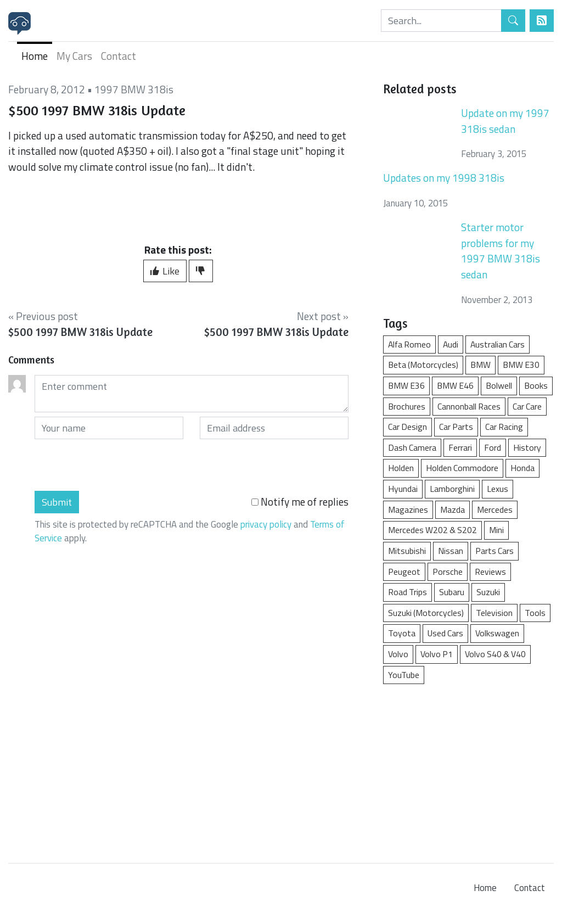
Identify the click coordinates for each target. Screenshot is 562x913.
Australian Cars (497, 344)
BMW (480, 364)
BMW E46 (455, 385)
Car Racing (504, 426)
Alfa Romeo (409, 344)
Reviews (490, 571)
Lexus (497, 488)
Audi (450, 344)
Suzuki (488, 591)
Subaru (451, 591)
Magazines (408, 509)
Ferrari (460, 447)
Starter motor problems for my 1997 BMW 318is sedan (500, 250)
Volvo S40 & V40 (495, 653)
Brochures (406, 406)
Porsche (447, 571)
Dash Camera (412, 447)
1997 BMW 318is (133, 89)
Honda (522, 467)
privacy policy (265, 524)
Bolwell (499, 385)
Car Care (527, 406)
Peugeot (404, 571)
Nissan (450, 550)
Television (494, 612)
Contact (118, 56)
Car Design (407, 426)
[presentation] (118, 465)
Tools (535, 612)
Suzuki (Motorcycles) (426, 612)
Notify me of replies (300, 501)
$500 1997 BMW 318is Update (80, 332)
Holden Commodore (462, 467)
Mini (496, 529)
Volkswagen (497, 633)
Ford (492, 447)
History (527, 447)
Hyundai (403, 488)
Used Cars (445, 633)
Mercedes (495, 509)
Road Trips (407, 591)
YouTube (403, 674)
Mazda (452, 509)
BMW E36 (406, 385)
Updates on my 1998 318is (443, 178)
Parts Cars (494, 550)
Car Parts (456, 426)
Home (34, 56)
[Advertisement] (468, 768)
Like (164, 271)
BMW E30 (521, 364)
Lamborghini (452, 488)
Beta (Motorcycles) (423, 364)
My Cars (74, 56)
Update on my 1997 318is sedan (505, 121)
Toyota (401, 633)
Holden (401, 467)
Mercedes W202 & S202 (432, 529)
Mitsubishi (407, 550)
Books (536, 385)
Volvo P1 (436, 653)
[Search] (441, 20)
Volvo (398, 653)
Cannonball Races (469, 406)
